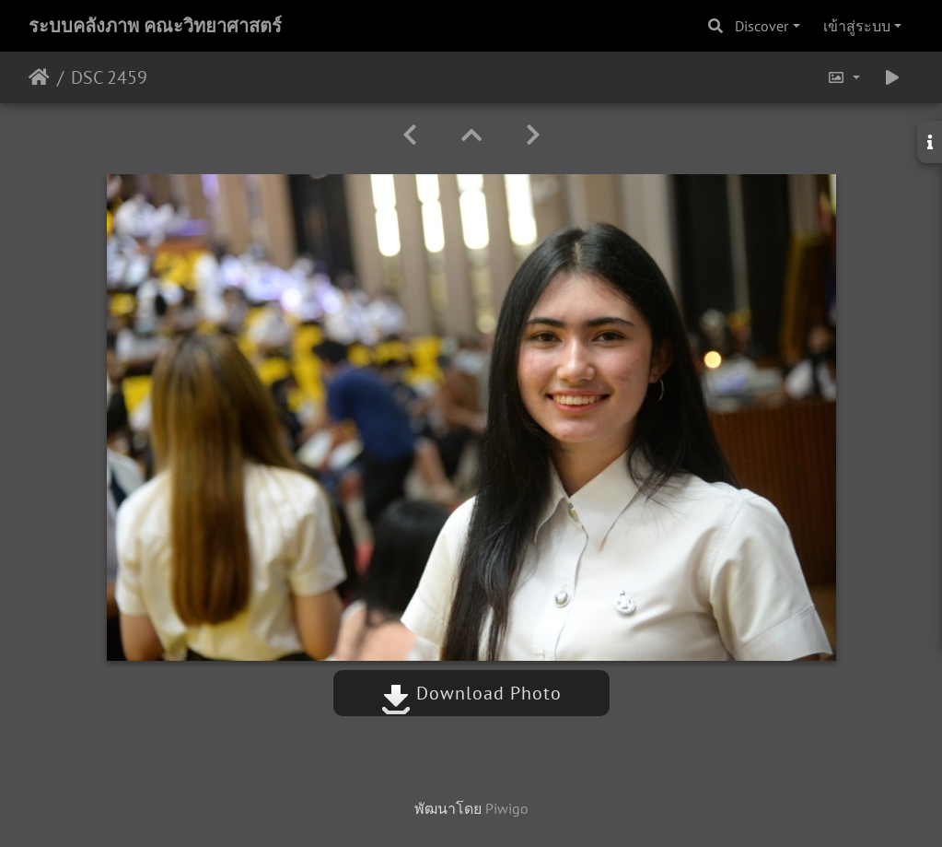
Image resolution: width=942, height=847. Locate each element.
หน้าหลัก (39, 77)
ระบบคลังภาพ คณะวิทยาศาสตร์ (155, 26)
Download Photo (471, 693)
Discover (761, 26)
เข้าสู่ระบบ (856, 26)
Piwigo (507, 808)
